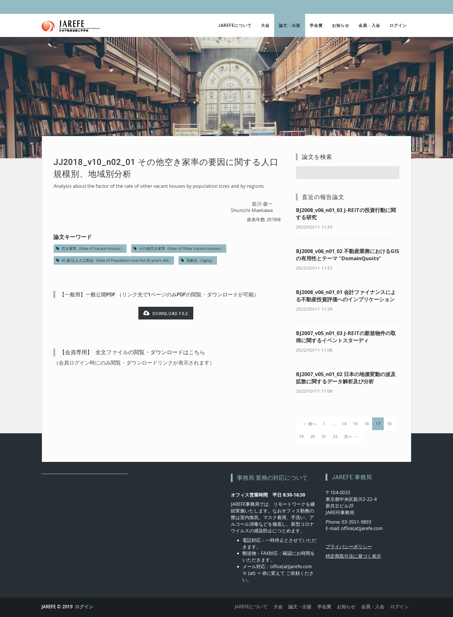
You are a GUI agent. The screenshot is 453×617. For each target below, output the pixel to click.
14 (344, 423)
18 (389, 423)
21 (324, 436)
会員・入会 (369, 25)
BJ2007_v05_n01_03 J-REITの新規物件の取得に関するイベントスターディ (346, 337)
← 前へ (309, 423)
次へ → (350, 436)
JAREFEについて (235, 25)
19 (301, 436)
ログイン (398, 25)
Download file (165, 313)
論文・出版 (289, 25)
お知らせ (340, 25)
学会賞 (316, 25)
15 (355, 423)
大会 (265, 25)
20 (312, 436)
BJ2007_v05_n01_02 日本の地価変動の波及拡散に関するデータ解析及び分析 (346, 378)
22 (335, 436)
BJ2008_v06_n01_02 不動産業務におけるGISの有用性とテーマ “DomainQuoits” (347, 255)
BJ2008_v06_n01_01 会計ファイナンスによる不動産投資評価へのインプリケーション (346, 296)
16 (366, 423)
